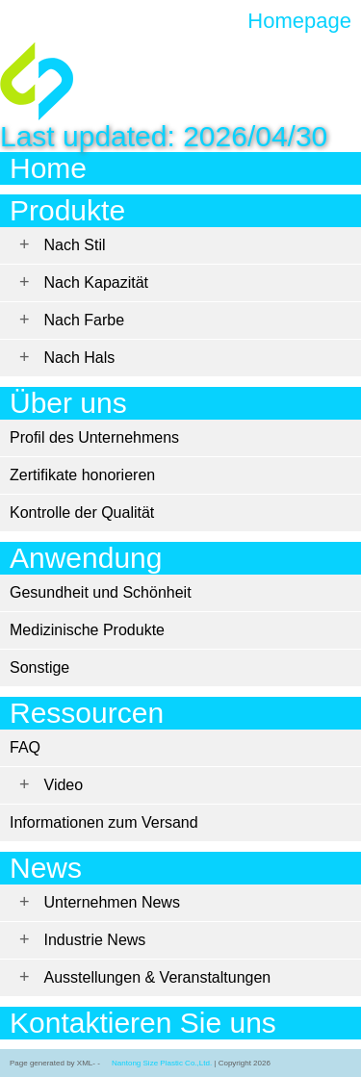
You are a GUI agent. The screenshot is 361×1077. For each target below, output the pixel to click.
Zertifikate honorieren (82, 475)
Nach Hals (80, 357)
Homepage (299, 21)
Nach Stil (75, 245)
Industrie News (95, 940)
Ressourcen (87, 713)
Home (48, 168)
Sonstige (39, 667)
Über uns (68, 403)
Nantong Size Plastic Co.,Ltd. (162, 1063)
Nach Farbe (84, 320)
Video (64, 785)
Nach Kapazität (96, 282)
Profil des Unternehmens (94, 437)
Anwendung (86, 558)
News (46, 868)
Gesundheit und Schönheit (101, 592)
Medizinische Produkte (87, 630)
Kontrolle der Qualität (82, 512)
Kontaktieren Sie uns (143, 1023)
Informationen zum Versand (104, 822)
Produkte (67, 210)
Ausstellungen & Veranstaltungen (157, 977)
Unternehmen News (112, 902)
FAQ (25, 747)
